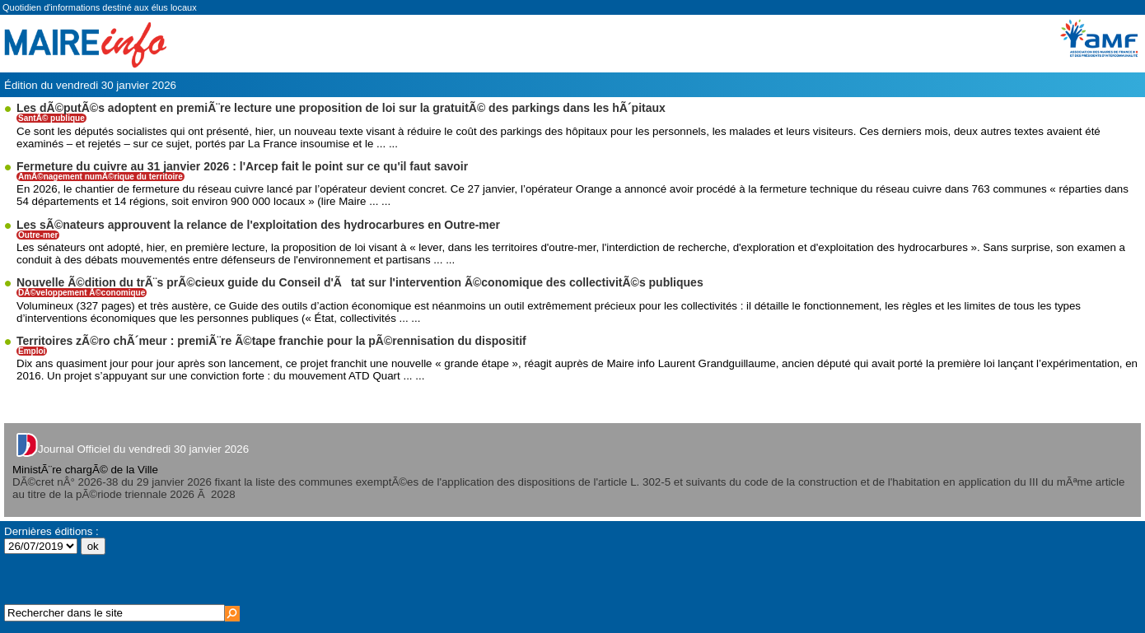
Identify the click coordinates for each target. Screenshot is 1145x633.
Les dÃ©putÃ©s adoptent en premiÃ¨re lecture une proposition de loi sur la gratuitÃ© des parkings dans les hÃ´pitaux (341, 107)
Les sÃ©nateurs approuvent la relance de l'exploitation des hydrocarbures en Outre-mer (258, 224)
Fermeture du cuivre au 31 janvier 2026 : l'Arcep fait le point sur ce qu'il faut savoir (242, 166)
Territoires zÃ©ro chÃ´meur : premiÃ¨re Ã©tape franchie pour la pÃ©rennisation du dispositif (271, 340)
